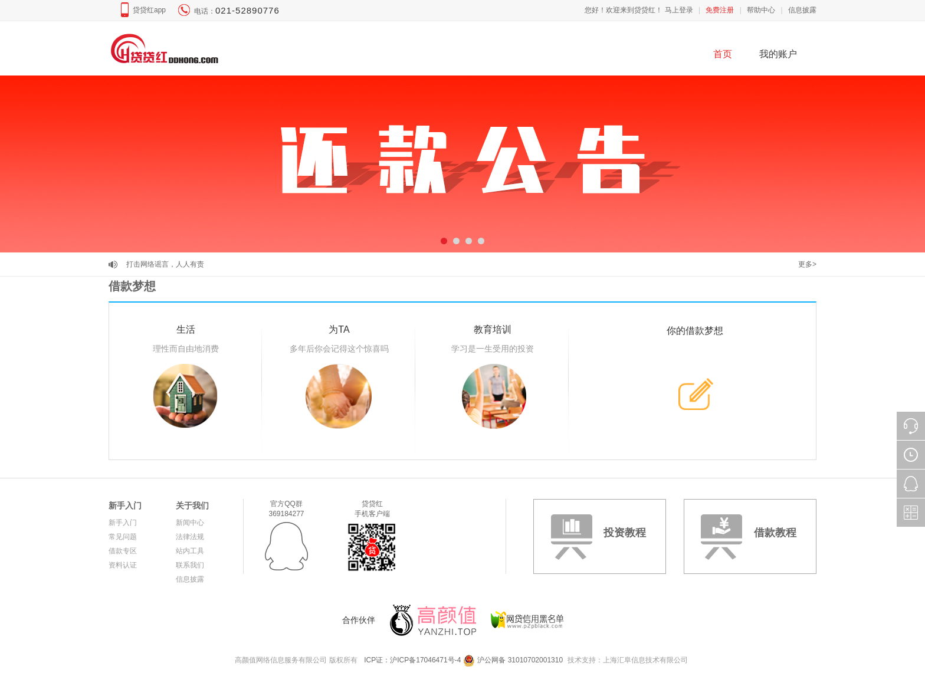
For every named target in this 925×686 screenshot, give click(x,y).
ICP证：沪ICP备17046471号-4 (412, 660)
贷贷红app (149, 10)
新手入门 (125, 505)
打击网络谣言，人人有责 (165, 264)
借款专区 (123, 551)
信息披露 (802, 10)
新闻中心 (190, 522)
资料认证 (123, 565)
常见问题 (123, 537)
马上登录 (679, 10)
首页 (722, 54)
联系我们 (190, 565)
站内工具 (190, 551)
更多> (807, 264)
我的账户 (778, 54)
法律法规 (190, 537)
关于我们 (192, 505)
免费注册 (720, 10)
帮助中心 (761, 10)
